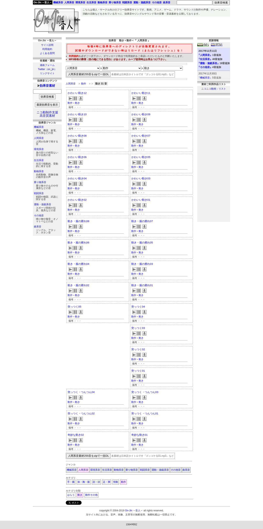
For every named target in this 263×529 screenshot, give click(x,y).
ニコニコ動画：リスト (213, 88)
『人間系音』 (204, 55)
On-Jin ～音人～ (42, 2)
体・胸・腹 (83, 482)
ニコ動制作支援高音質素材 (47, 114)
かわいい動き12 (77, 93)
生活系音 (39, 160)
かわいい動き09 (140, 114)
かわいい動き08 (77, 135)
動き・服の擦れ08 (78, 221)
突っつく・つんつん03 (144, 392)
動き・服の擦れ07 (142, 221)
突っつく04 (138, 306)
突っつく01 (138, 370)
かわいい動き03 (140, 178)
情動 (115, 482)
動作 (83, 83)
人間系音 (39, 138)
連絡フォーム (47, 65)
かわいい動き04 (77, 178)
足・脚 (106, 482)
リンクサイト (47, 73)
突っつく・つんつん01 (144, 413)
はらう (71, 494)
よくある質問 (47, 53)
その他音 (39, 215)
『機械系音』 (204, 77)
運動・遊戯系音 (42, 204)
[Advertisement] (155, 26)
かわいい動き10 (77, 114)
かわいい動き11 (140, 93)
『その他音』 (204, 67)
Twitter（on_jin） (47, 69)
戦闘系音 (39, 193)
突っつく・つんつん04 (81, 392)
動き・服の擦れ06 (78, 242)
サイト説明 (47, 45)
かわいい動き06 (77, 157)
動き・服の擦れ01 (142, 285)
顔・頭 (96, 482)
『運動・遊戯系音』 (208, 63)
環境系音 (39, 149)
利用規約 (47, 49)
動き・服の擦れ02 (78, 285)
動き (77, 102)
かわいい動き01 (140, 199)
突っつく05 (74, 306)
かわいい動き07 (140, 135)
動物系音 (39, 171)
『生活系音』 (204, 59)
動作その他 (91, 494)
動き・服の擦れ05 (142, 242)
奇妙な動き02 (76, 434)
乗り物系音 (40, 182)
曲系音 (37, 226)
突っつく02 (138, 349)
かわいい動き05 (140, 157)
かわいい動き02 (77, 199)
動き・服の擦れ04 (78, 263)
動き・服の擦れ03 (142, 263)
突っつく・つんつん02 (81, 413)
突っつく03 (138, 328)
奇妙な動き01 (139, 434)
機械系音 (39, 127)
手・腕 (71, 482)
